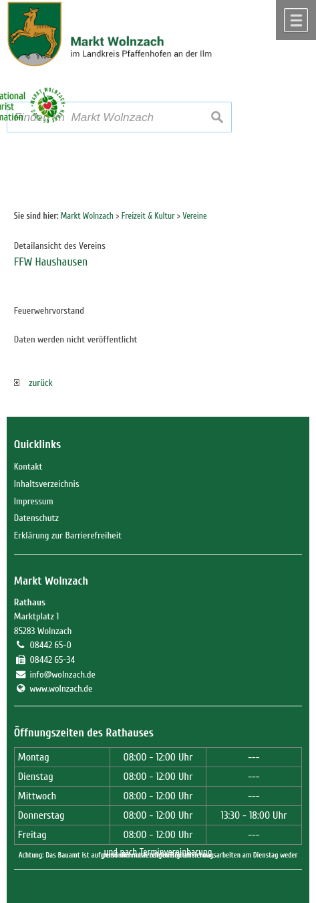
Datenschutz (36, 518)
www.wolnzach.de (60, 688)
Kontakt (28, 466)
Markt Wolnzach (51, 581)
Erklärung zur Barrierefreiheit (68, 535)
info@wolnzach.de (62, 674)
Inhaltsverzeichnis (47, 484)
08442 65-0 (50, 645)
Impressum (33, 501)
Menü (296, 20)
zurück (33, 383)
